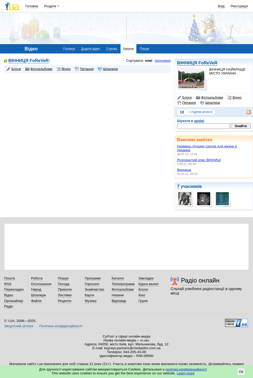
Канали (128, 49)
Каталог (118, 278)
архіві (199, 121)
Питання (186, 103)
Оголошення (41, 284)
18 (182, 112)
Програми (93, 278)
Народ (36, 289)
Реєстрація (239, 6)
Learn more (186, 373)
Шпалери (210, 103)
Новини (118, 295)
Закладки (145, 278)
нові (148, 61)
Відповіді (119, 301)
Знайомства (94, 289)
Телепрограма (123, 284)
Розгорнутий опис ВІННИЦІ (199, 160)
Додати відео (90, 49)
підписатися (200, 112)
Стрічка (111, 49)
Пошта (9, 278)
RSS (7, 284)
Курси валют (148, 284)
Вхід (221, 6)
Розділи (50, 6)
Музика (90, 301)
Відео (234, 97)
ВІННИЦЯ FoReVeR (197, 62)
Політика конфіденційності (60, 326)
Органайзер (13, 301)
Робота (37, 278)
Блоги (184, 97)
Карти (89, 295)
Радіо (8, 306)
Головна (31, 6)
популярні (163, 61)
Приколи (65, 289)
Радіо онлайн (200, 280)
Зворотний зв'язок (18, 326)
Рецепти (64, 301)
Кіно (141, 295)
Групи (142, 301)
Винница (184, 170)
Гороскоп (92, 284)
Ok (241, 372)
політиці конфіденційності (186, 369)
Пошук (144, 49)
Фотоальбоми (209, 97)
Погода (63, 284)
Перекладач (14, 289)
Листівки (65, 295)
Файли (36, 301)
